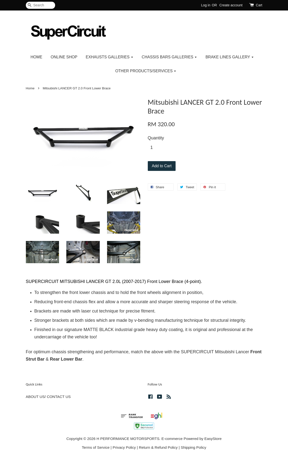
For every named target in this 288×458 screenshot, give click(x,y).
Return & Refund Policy (158, 447)
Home (30, 88)
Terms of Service (95, 447)
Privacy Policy (124, 447)
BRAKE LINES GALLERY (230, 57)
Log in (205, 5)
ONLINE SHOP (64, 57)
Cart (259, 5)
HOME (36, 57)
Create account (230, 5)
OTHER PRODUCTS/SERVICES (146, 71)
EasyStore (213, 439)
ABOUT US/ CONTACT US (48, 397)
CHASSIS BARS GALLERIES (169, 57)
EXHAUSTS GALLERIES (109, 57)
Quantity (156, 137)
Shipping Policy (193, 447)
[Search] (40, 5)
